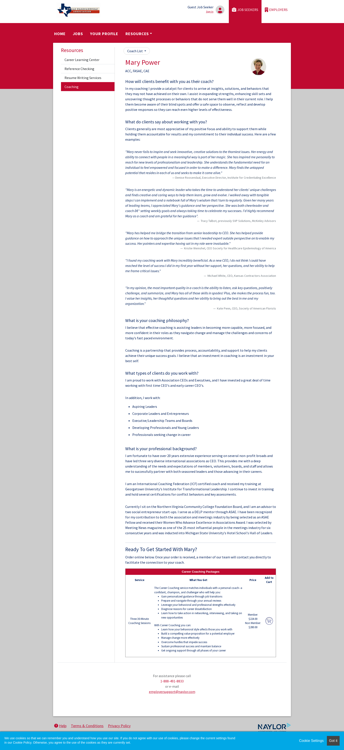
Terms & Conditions (87, 725)
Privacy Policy (119, 725)
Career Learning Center (81, 60)
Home (60, 33)
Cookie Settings (311, 741)
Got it (333, 741)
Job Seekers (245, 10)
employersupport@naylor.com (172, 691)
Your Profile (104, 33)
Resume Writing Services (82, 78)
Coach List (135, 51)
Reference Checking (79, 69)
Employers (276, 10)
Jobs (78, 33)
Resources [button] (137, 33)
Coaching (71, 87)
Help (60, 725)
